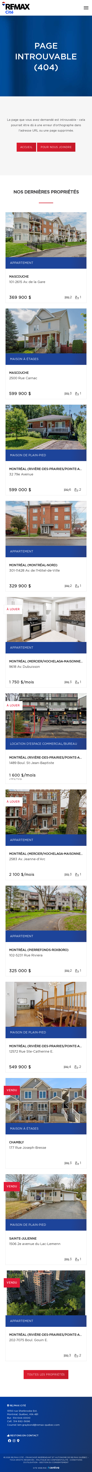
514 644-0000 (21, 1418)
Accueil (26, 147)
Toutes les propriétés (46, 1374)
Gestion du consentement (54, 1462)
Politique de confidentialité (52, 1460)
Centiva (53, 1467)
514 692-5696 (21, 1421)
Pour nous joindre (56, 147)
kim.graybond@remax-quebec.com (39, 1425)
